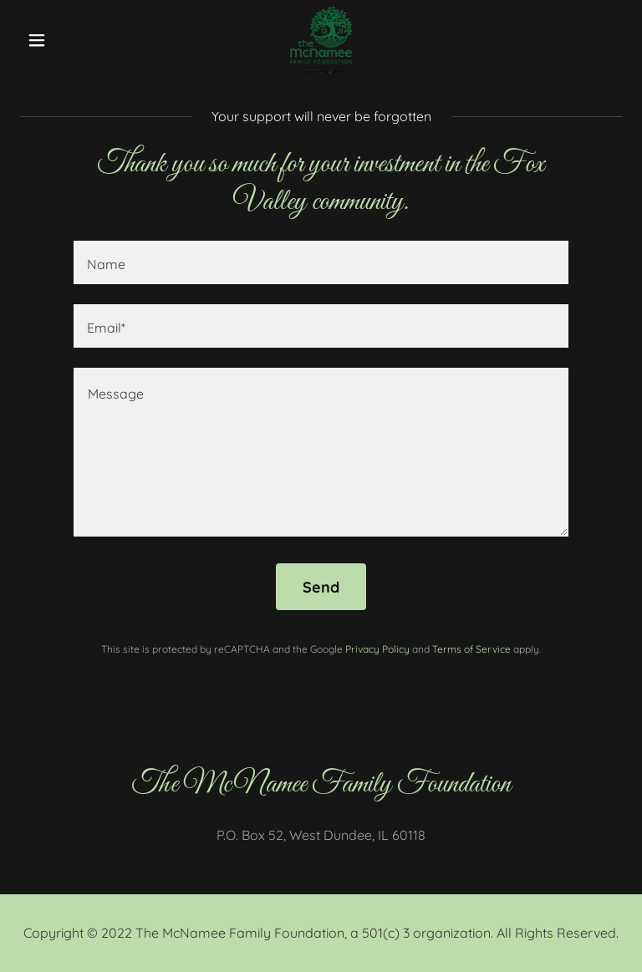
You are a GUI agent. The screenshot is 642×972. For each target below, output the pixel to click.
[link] (321, 40)
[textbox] (321, 262)
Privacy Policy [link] (377, 649)
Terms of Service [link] (471, 649)
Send (321, 587)
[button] (65, 40)
